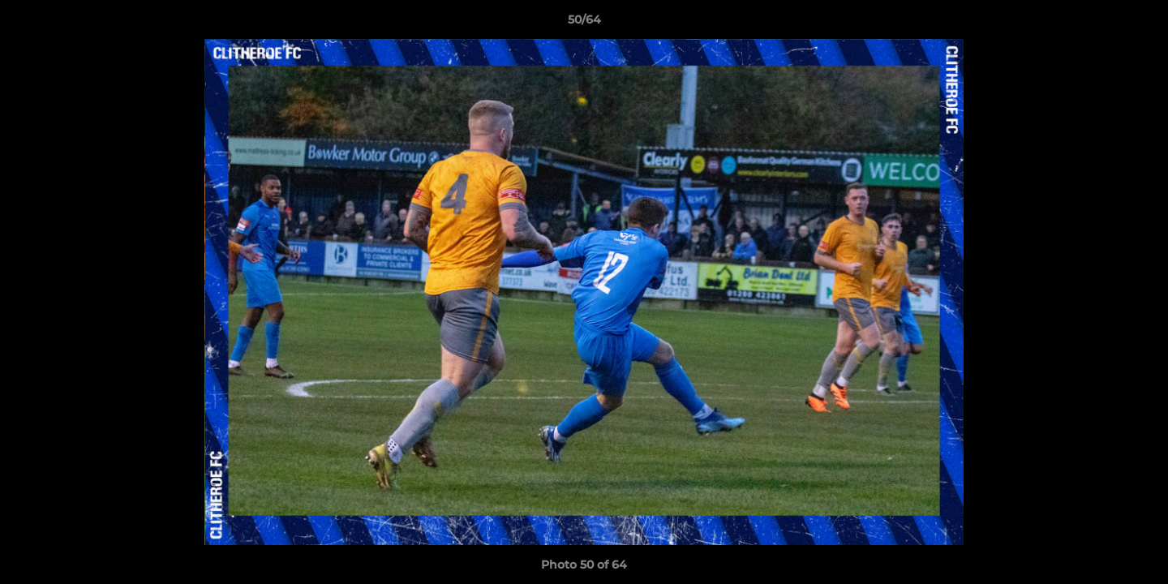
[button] (1139, 23)
